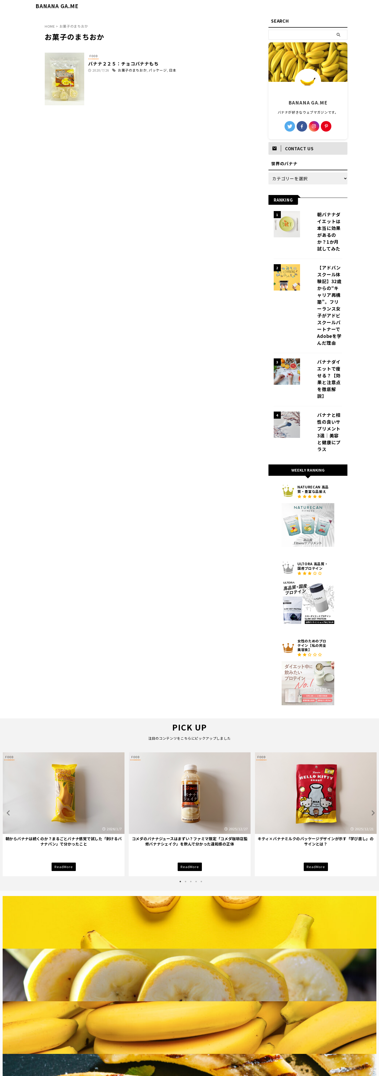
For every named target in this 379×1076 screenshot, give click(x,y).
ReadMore (63, 793)
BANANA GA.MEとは (217, 1047)
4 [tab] (196, 808)
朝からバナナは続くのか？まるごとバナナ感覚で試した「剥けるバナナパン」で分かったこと (64, 768)
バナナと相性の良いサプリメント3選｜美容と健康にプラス (322, 364)
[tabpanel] (63, 741)
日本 (181, 70)
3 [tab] (190, 808)
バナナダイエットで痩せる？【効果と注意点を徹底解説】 (322, 327)
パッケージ (168, 70)
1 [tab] (180, 808)
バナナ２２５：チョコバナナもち (134, 64)
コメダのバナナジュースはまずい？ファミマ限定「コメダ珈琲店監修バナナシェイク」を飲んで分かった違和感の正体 (190, 768)
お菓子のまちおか (144, 70)
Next (371, 739)
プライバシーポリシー (177, 1047)
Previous (7, 739)
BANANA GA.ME (57, 6)
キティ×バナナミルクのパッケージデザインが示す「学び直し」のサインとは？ (316, 768)
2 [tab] (185, 808)
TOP (150, 1047)
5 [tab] (201, 808)
